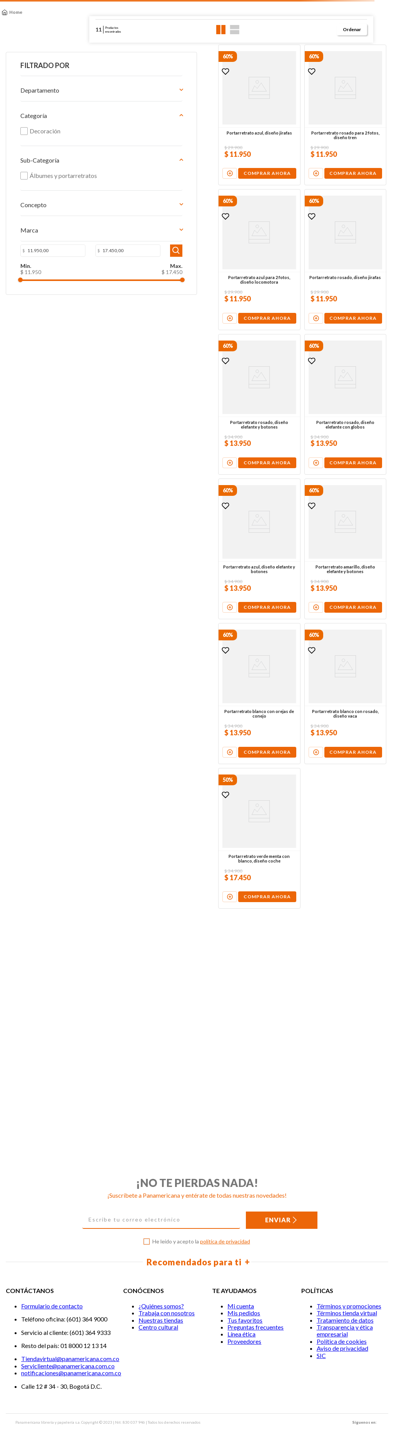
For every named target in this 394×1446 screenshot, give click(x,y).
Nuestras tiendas (161, 1320)
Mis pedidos (243, 1313)
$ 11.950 (22, 283)
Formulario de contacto (52, 1306)
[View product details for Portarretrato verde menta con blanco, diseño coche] (169, 1021)
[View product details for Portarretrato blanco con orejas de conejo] (169, 843)
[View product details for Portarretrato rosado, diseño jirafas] (308, 309)
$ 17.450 (72, 283)
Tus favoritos (244, 1320)
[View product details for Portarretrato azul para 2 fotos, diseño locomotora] (169, 309)
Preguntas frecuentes (255, 1327)
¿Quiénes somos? (161, 1306)
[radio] (221, 29)
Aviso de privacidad (342, 1348)
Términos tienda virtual (347, 1313)
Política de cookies (342, 1341)
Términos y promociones (349, 1306)
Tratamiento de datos (345, 1320)
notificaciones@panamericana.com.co (71, 1373)
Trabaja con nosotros (167, 1313)
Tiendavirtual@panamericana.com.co (70, 1359)
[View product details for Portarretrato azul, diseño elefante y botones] (169, 665)
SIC (321, 1355)
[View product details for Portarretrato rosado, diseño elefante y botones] (169, 487)
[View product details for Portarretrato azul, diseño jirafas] (169, 131)
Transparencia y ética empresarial (345, 1330)
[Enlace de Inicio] (12, 12)
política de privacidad (225, 1241)
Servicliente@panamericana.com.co (68, 1366)
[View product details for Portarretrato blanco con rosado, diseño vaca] (308, 843)
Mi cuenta (240, 1306)
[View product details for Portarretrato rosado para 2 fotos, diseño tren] (308, 131)
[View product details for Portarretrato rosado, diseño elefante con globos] (308, 487)
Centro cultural (158, 1327)
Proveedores (244, 1341)
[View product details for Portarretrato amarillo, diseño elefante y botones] (308, 665)
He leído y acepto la (201, 1241)
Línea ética (241, 1334)
